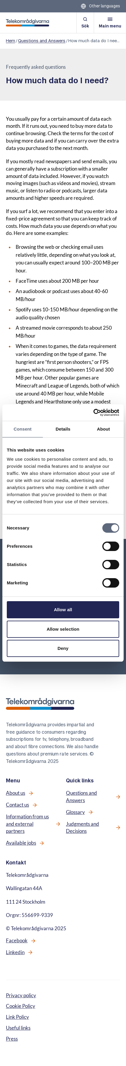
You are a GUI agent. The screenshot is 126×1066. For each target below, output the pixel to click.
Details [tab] (63, 428)
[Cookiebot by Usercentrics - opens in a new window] (93, 412)
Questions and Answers (41, 40)
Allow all (63, 609)
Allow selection (63, 629)
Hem (10, 40)
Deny (62, 648)
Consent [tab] (23, 428)
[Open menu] (110, 22)
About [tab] (103, 428)
